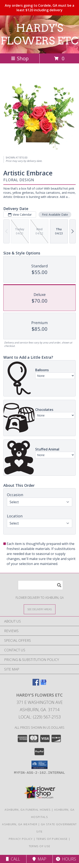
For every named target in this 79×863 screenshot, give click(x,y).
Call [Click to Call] (13, 859)
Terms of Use (39, 846)
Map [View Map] (39, 859)
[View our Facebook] (36, 684)
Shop (20, 58)
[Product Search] (40, 585)
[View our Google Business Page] (43, 684)
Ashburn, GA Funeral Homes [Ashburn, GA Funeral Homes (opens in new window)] (28, 809)
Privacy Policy (21, 839)
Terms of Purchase (52, 839)
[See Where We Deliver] (39, 609)
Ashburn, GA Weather (19, 824)
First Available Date (55, 214)
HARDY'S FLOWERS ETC (40, 34)
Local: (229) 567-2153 (40, 717)
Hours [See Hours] (66, 859)
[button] (39, 765)
